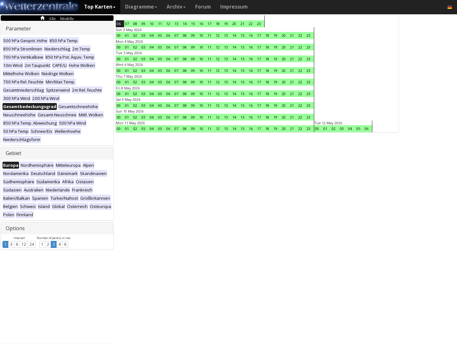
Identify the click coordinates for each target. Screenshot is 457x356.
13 (176, 23)
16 (201, 23)
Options (15, 228)
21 (242, 23)
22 (251, 23)
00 (119, 35)
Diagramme (141, 6)
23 (259, 23)
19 (226, 23)
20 (234, 23)
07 (127, 23)
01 (127, 35)
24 (32, 244)
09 (143, 23)
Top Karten (100, 6)
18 (218, 23)
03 (143, 35)
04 (152, 35)
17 (209, 23)
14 (185, 23)
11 (160, 23)
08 (135, 23)
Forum (203, 6)
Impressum (234, 6)
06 (119, 23)
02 (135, 35)
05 (160, 35)
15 (193, 23)
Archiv (176, 6)
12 (24, 244)
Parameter (18, 28)
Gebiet (13, 153)
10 (152, 23)
